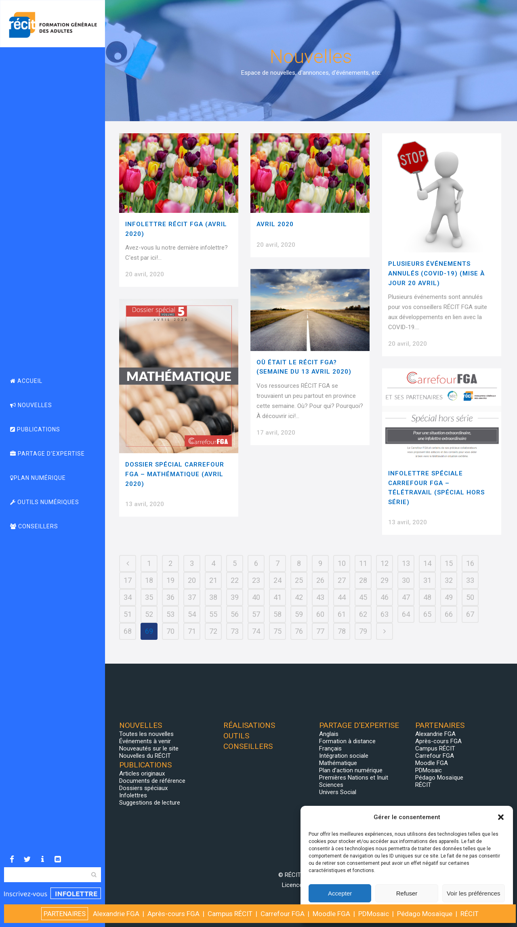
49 (449, 597)
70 (170, 631)
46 (384, 597)
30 (406, 580)
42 (299, 597)
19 (170, 580)
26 (320, 580)
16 (470, 563)
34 (128, 597)
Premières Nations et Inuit (353, 777)
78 (342, 631)
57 (256, 614)
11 (363, 563)
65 (427, 614)
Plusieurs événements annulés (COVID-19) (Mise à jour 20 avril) (436, 273)
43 (320, 597)
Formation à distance (347, 741)
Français (330, 748)
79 (363, 631)
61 (342, 614)
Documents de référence (152, 780)
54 (192, 614)
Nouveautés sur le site (149, 748)
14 (427, 563)
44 (342, 597)
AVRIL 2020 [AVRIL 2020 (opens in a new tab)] (275, 224)
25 (299, 580)
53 (170, 614)
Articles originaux (142, 773)
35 (149, 597)
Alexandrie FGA (435, 734)
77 (320, 631)
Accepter (340, 893)
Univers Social (337, 792)
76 (299, 631)
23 (256, 580)
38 (213, 597)
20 (192, 580)
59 (299, 614)
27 (342, 580)
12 (384, 563)
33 (470, 580)
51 (128, 614)
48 (427, 597)
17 (128, 580)
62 (363, 614)
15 (449, 563)
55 (213, 614)
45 (363, 597)
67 (470, 614)
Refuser (407, 893)
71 (192, 631)
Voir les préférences (473, 893)
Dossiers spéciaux (143, 788)
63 (384, 614)
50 (470, 597)
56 (235, 614)
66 (449, 614)
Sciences (331, 784)
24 (277, 580)
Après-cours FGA (438, 741)
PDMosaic (428, 770)
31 (427, 580)
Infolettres (133, 795)
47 (406, 597)
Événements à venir (145, 741)
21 (213, 580)
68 (128, 631)
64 (406, 614)
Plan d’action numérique (350, 770)
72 (213, 631)
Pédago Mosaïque (439, 777)
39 (235, 597)
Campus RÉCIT (435, 748)
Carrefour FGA (434, 755)
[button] (501, 817)
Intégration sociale (343, 755)
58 (277, 614)
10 (342, 563)
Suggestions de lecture (149, 802)
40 (256, 597)
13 (406, 563)
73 (235, 631)
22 (235, 580)
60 (320, 614)
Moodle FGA (431, 763)
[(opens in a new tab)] (310, 173)
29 (384, 580)
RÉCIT (423, 784)
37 (192, 597)
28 (363, 580)
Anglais (328, 734)
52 (149, 614)
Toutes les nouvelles (146, 734)
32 (449, 580)
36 (170, 597)
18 (149, 580)
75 (277, 631)
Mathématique (338, 763)
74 (256, 631)
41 (277, 597)
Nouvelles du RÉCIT (145, 755)
